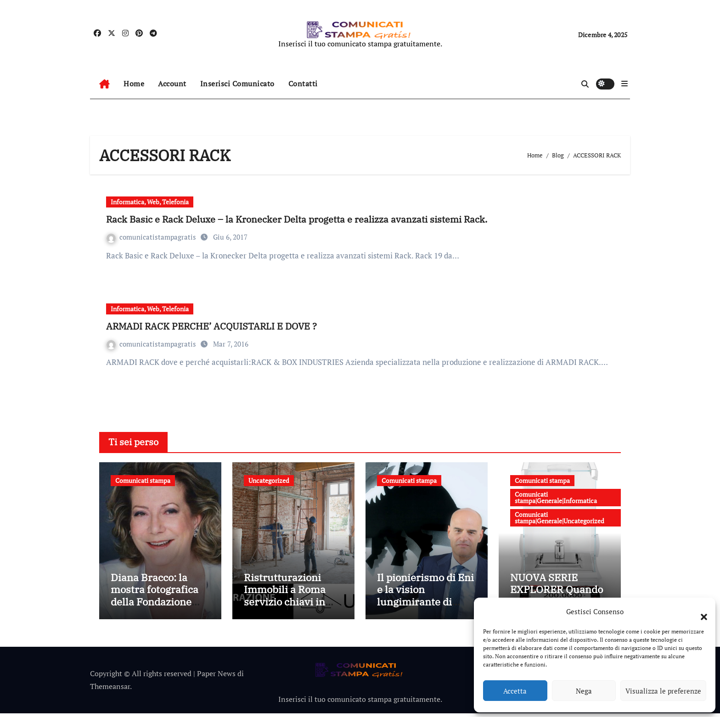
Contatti (303, 83)
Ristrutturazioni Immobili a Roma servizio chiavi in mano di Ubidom (285, 599)
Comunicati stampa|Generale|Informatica (556, 497)
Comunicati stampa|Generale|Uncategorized (559, 517)
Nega (584, 690)
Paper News (216, 677)
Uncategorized (268, 480)
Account (172, 83)
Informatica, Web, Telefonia (150, 201)
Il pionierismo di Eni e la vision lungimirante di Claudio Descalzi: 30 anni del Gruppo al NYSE (425, 611)
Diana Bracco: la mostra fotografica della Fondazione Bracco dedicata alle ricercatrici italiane (158, 605)
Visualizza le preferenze (663, 690)
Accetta (515, 690)
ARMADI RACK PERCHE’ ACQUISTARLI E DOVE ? (211, 326)
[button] (699, 611)
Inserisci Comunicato (237, 83)
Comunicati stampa (142, 480)
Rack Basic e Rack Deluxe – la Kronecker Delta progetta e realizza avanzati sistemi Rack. (296, 219)
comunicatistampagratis (152, 236)
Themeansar (110, 690)
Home (134, 83)
